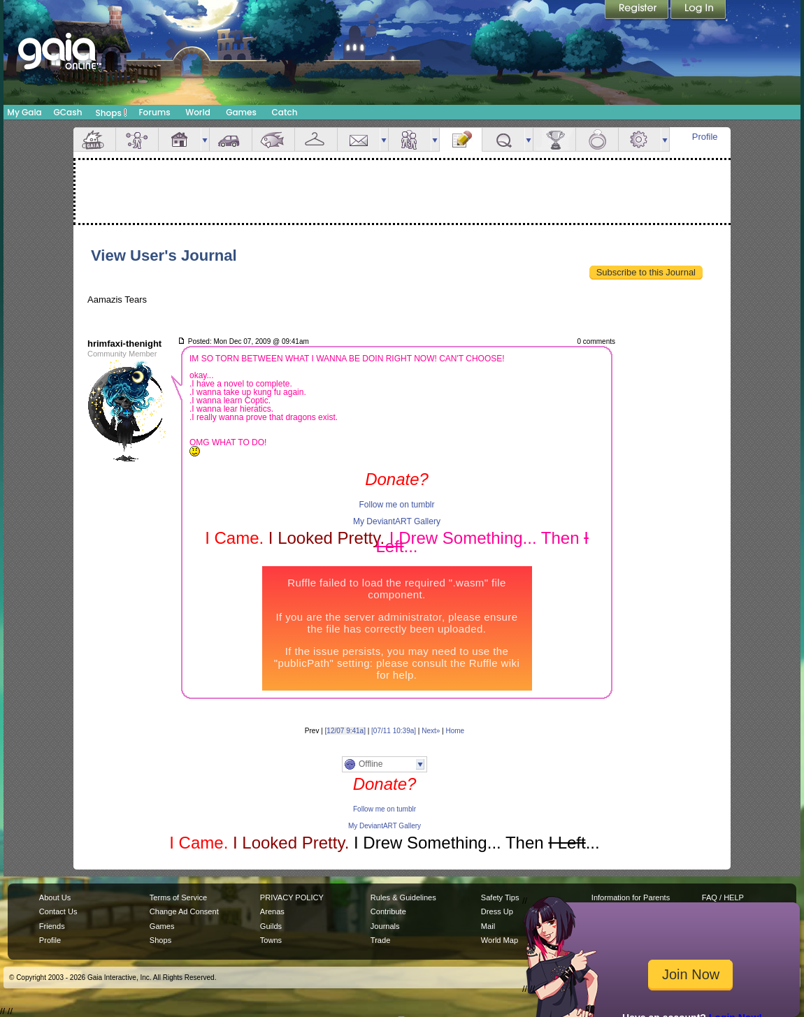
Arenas (272, 911)
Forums (154, 112)
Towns (271, 940)
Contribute (388, 911)
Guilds (271, 926)
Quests (503, 139)
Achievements (554, 139)
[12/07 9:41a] (345, 731)
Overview (94, 139)
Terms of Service (178, 897)
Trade (380, 940)
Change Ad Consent (184, 911)
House (180, 139)
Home (454, 731)
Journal (461, 139)
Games (241, 112)
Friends (410, 139)
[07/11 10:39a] (393, 731)
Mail (359, 139)
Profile (705, 136)
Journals (385, 926)
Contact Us (58, 911)
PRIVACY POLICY (292, 897)
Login (698, 10)
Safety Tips (500, 897)
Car (231, 139)
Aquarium (273, 139)
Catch (285, 112)
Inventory (316, 139)
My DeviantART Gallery (396, 521)
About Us (55, 897)
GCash (68, 112)
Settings (640, 139)
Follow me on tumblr (396, 505)
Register (637, 10)
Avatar (137, 139)
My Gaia (24, 112)
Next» (431, 731)
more (205, 139)
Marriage (597, 139)
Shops (111, 113)
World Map (499, 940)
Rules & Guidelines (403, 897)
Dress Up (497, 911)
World (197, 112)
